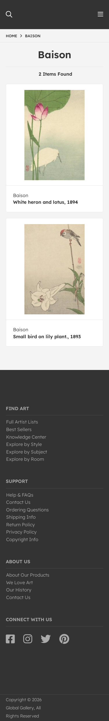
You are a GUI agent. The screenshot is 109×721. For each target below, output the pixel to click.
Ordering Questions (27, 510)
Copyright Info (22, 539)
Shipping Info (21, 517)
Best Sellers (19, 429)
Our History (18, 590)
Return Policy (20, 524)
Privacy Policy (21, 532)
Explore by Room (25, 459)
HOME (11, 35)
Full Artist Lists (22, 422)
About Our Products (27, 575)
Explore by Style (24, 444)
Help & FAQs (19, 495)
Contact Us (18, 502)
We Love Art (19, 582)
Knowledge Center (26, 437)
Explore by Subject (26, 452)
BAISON (32, 35)
